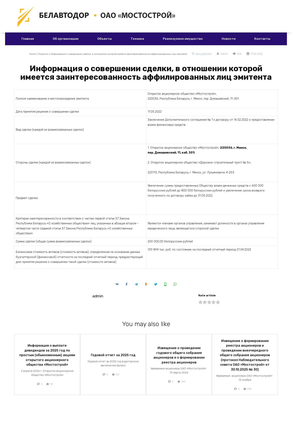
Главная (27, 39)
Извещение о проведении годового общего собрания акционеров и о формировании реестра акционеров (179, 353)
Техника (137, 39)
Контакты (262, 39)
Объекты (104, 39)
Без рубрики (214, 53)
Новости (229, 39)
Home (22, 53)
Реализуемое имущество (183, 39)
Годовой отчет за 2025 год (113, 353)
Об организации (65, 39)
